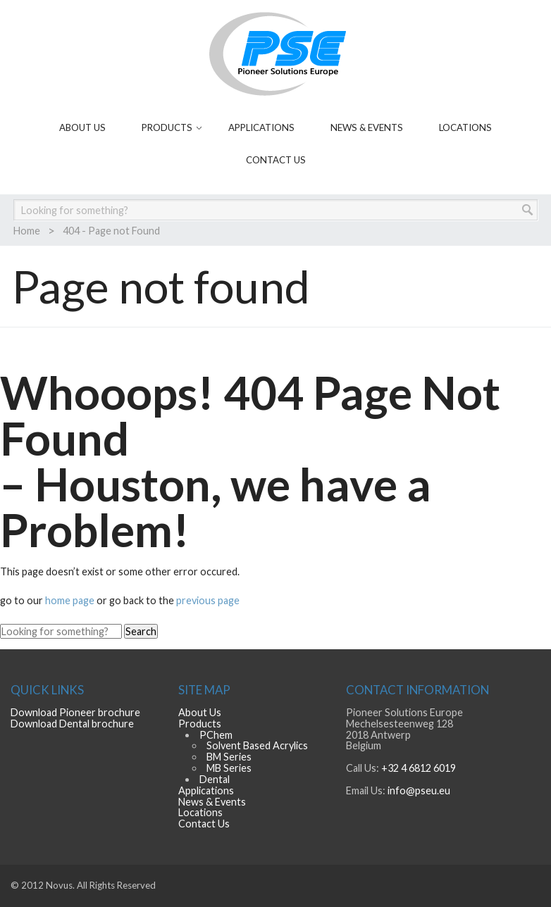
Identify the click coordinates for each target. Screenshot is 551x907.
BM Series (229, 757)
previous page (208, 600)
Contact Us (276, 159)
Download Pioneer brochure (75, 712)
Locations (465, 127)
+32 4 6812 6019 (418, 768)
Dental (214, 779)
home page (71, 600)
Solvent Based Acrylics (257, 745)
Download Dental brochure (72, 724)
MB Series (229, 768)
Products (167, 127)
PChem (216, 735)
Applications (261, 127)
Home (26, 231)
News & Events (366, 127)
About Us (82, 127)
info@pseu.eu (419, 790)
